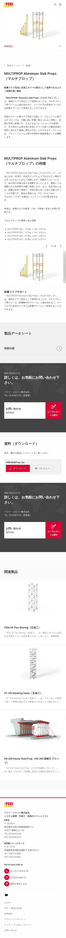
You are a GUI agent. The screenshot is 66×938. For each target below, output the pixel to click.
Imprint (7, 902)
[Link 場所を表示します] (33, 883)
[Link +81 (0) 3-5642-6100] (33, 871)
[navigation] (20, 65)
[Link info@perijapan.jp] (33, 877)
